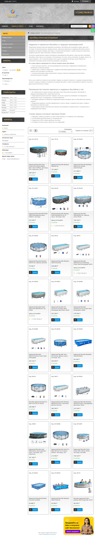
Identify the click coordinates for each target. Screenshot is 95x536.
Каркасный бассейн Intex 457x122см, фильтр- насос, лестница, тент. (59, 356)
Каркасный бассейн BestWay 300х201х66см (82, 355)
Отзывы (4, 51)
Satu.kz (55, 532)
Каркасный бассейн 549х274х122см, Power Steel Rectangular (37, 356)
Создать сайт (8, 1)
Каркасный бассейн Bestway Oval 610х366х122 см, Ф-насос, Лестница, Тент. (60, 215)
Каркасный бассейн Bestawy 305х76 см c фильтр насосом (38, 261)
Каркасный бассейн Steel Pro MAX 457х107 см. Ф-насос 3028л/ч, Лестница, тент (60, 451)
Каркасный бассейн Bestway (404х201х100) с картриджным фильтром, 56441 (83, 403)
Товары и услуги (17, 26)
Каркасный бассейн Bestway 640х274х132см (60, 261)
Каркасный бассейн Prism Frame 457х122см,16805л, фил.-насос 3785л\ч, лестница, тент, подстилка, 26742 (38, 167)
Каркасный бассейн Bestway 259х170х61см (60, 499)
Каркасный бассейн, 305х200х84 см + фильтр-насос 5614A (81, 215)
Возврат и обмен (7, 47)
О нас (31, 26)
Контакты (39, 26)
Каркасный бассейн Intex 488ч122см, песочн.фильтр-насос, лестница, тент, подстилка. (37, 452)
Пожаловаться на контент (49, 534)
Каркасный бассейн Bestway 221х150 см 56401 (37, 499)
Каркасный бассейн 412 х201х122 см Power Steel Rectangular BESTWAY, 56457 (60, 308)
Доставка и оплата (7, 44)
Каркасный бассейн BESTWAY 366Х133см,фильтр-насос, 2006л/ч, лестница (38, 215)
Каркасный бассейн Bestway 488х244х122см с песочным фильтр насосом (60, 403)
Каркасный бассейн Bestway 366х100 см (60, 165)
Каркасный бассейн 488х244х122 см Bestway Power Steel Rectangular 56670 (83, 262)
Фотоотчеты (5, 54)
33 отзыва (76, 1)
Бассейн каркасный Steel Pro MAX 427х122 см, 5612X (38, 402)
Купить (35, 179)
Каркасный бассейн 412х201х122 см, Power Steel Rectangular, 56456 (82, 308)
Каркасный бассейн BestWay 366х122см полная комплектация (82, 166)
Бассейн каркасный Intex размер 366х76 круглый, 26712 (83, 499)
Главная (5, 26)
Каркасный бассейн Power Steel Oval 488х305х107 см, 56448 (37, 308)
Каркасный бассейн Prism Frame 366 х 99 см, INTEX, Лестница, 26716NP (82, 451)
